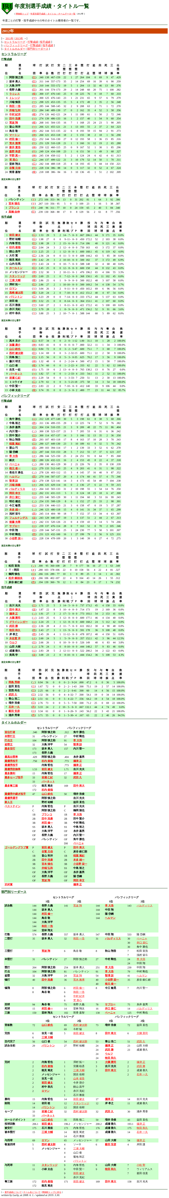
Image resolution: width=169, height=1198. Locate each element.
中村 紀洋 (78, 996)
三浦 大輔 (78, 1070)
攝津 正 (141, 1062)
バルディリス (144, 905)
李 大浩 (141, 959)
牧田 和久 (142, 1128)
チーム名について (31, 1192)
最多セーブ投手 (14, 777)
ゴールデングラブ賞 (16, 847)
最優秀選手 (11, 798)
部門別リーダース (37, 48)
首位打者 (10, 732)
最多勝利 (10, 773)
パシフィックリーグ (16, 45)
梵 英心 (77, 1000)
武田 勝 (141, 1066)
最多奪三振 (11, 785)
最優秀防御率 (12, 769)
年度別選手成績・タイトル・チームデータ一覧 (52, 14)
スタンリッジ (81, 1103)
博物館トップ (22, 14)
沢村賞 (9, 884)
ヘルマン (142, 975)
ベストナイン (12, 806)
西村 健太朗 (80, 1025)
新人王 (9, 802)
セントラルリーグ (14, 42)
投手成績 (45, 42)
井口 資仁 (142, 942)
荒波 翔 (77, 905)
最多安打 (10, 748)
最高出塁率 (11, 756)
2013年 (19, 38)
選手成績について (13, 1192)
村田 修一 (78, 988)
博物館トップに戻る (51, 1192)
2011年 (9, 38)
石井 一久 (142, 1074)
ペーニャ (142, 938)
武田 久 (141, 1041)
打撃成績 (33, 42)
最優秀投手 (11, 761)
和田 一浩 (78, 938)
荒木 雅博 (78, 979)
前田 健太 (78, 1033)
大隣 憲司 (142, 1033)
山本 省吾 (78, 1078)
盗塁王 (9, 744)
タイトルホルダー (14, 48)
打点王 (9, 740)
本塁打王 (10, 736)
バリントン (79, 1160)
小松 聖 (141, 1165)
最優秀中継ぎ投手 (15, 793)
